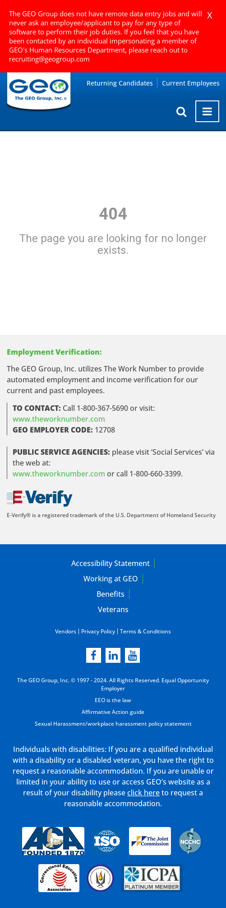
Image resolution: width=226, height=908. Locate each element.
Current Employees (191, 83)
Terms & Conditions (145, 631)
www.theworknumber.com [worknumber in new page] (59, 419)
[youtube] (132, 655)
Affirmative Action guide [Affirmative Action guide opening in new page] (113, 712)
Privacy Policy (98, 631)
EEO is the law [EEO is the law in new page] (113, 700)
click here (143, 793)
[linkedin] (113, 655)
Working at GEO (110, 579)
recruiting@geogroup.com (49, 58)
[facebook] (93, 655)
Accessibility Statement (110, 563)
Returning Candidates (120, 83)
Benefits (111, 594)
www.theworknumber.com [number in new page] (59, 474)
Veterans (113, 609)
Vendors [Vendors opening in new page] (65, 631)
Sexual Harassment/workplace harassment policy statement (113, 723)
